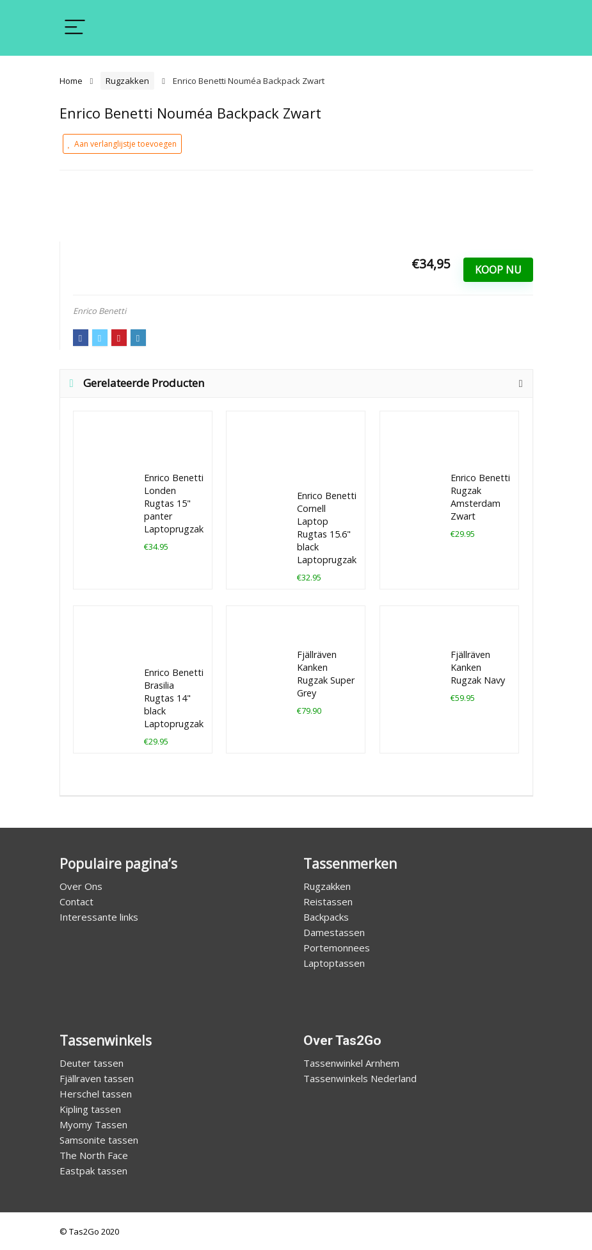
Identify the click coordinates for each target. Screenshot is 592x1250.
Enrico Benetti (99, 311)
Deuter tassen (92, 1063)
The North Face (94, 1155)
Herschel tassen (96, 1093)
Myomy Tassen (93, 1124)
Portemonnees (336, 947)
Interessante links (99, 916)
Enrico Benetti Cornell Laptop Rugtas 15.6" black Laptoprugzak (326, 527)
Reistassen (328, 901)
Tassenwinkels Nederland (360, 1078)
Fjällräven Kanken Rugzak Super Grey (326, 673)
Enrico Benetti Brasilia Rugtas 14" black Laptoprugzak (174, 698)
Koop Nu (498, 270)
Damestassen (334, 932)
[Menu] (75, 28)
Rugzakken (127, 80)
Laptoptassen (334, 963)
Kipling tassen (90, 1109)
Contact (76, 901)
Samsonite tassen (99, 1139)
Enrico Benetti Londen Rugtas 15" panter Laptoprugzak (174, 503)
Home (71, 80)
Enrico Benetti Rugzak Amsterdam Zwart (480, 497)
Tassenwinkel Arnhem (351, 1063)
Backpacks (326, 916)
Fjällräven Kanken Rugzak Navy (478, 667)
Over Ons (81, 886)
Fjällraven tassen (97, 1078)
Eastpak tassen (93, 1170)
